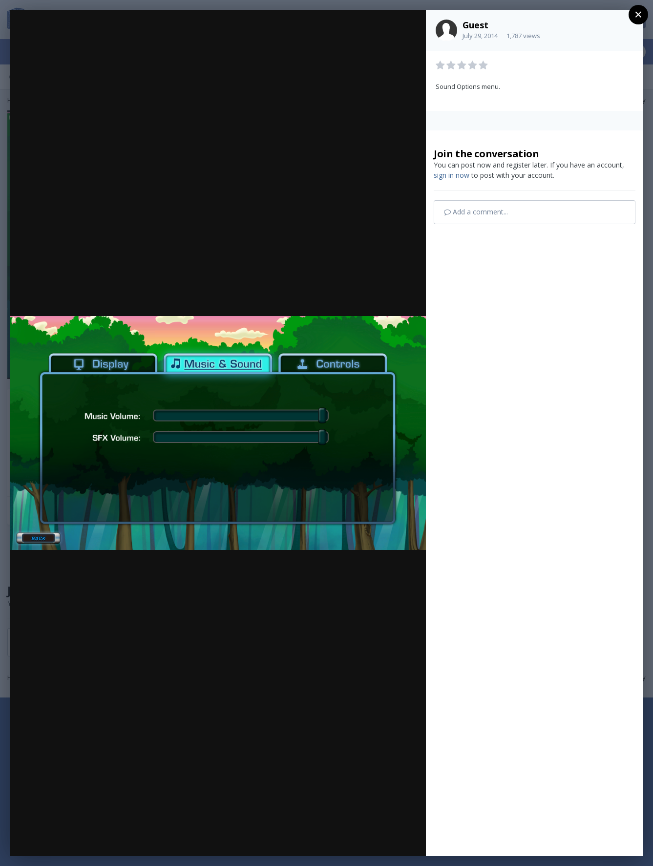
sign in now (451, 175)
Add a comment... (476, 211)
